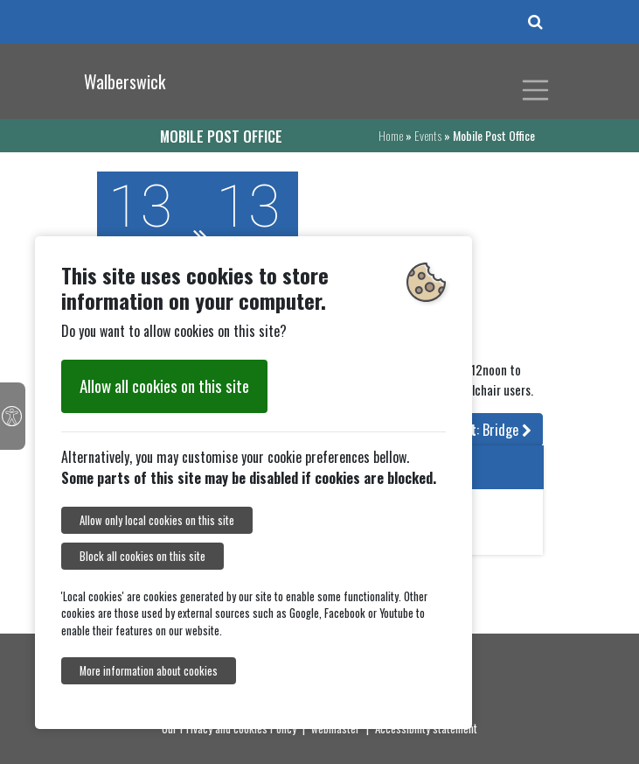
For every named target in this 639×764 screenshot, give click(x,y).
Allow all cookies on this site (164, 385)
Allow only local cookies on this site (157, 520)
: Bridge (490, 429)
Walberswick (124, 81)
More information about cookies (149, 670)
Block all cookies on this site (142, 556)
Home (391, 135)
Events (427, 135)
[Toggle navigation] (536, 90)
